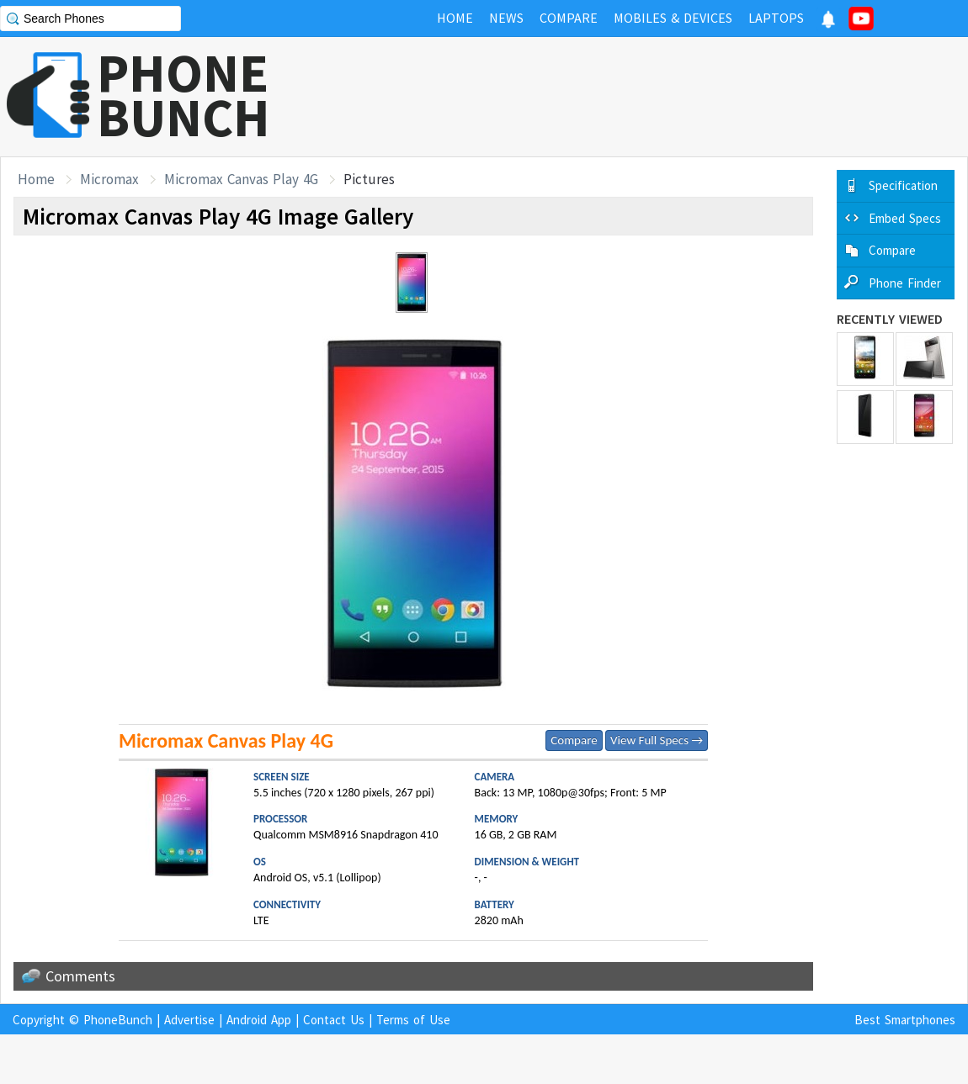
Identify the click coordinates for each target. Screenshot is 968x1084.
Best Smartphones (904, 1020)
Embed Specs (905, 218)
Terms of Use (413, 1020)
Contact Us (333, 1020)
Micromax (109, 179)
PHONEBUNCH (183, 95)
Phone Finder (905, 283)
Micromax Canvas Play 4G (241, 179)
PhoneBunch (117, 1020)
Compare (573, 740)
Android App (258, 1020)
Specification (903, 185)
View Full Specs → (656, 740)
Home (36, 179)
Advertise (189, 1020)
